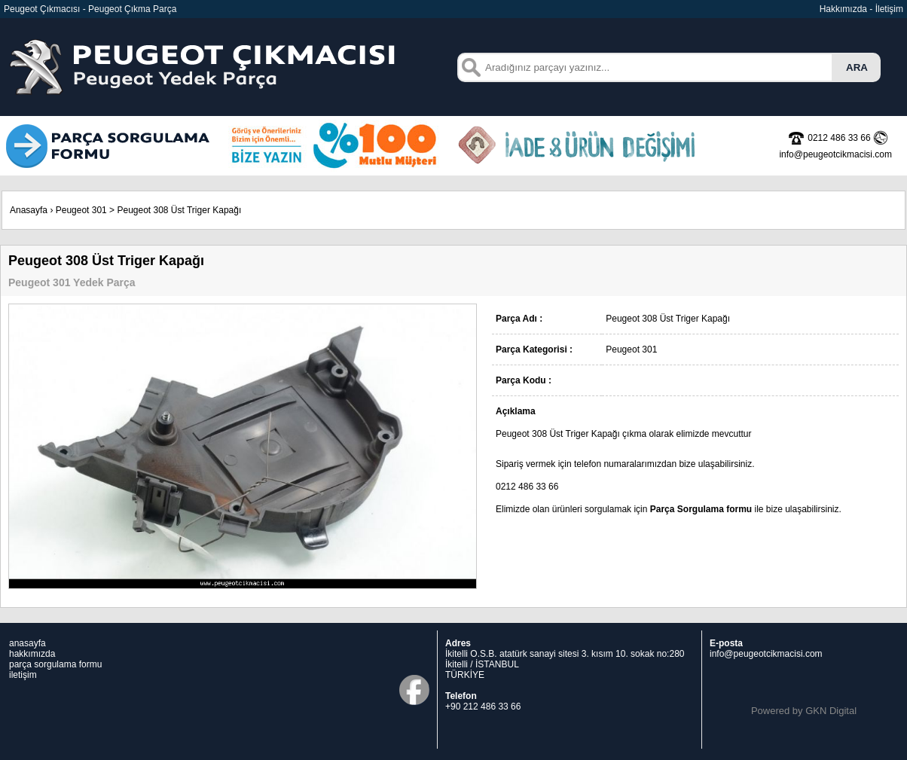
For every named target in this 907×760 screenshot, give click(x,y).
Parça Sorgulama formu (701, 509)
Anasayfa (28, 210)
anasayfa (27, 643)
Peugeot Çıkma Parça (132, 9)
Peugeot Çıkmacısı (42, 9)
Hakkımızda (843, 9)
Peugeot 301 (81, 210)
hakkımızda (32, 654)
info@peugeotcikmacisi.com (766, 654)
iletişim (23, 675)
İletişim (889, 9)
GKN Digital (831, 710)
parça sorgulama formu (55, 664)
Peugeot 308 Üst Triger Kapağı (179, 210)
